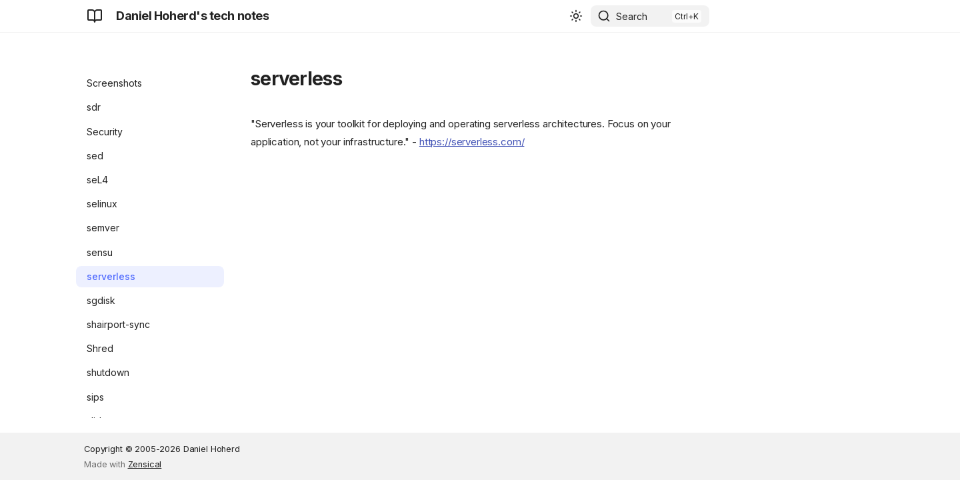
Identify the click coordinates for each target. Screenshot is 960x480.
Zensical (145, 464)
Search (631, 16)
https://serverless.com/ (472, 141)
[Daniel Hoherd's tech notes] (94, 16)
